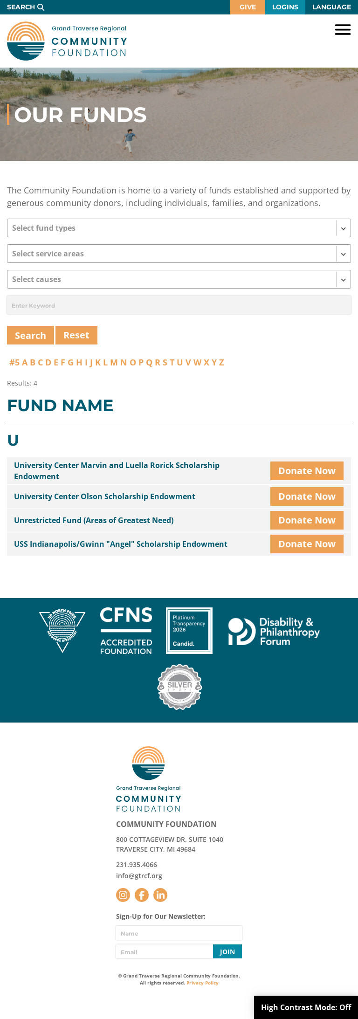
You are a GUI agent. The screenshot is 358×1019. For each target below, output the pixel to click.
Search (21, 7)
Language (331, 7)
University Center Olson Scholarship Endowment (104, 496)
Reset (76, 335)
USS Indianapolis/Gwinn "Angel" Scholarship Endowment (120, 544)
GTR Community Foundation (67, 41)
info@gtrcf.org (139, 875)
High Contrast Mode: (306, 1007)
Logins (285, 7)
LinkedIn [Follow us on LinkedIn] (160, 895)
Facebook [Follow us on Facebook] (142, 895)
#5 (14, 362)
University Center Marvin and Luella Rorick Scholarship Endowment (117, 471)
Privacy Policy (202, 982)
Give (248, 7)
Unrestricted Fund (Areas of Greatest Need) (93, 520)
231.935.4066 (136, 864)
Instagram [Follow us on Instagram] (123, 895)
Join (227, 951)
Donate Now (307, 470)
